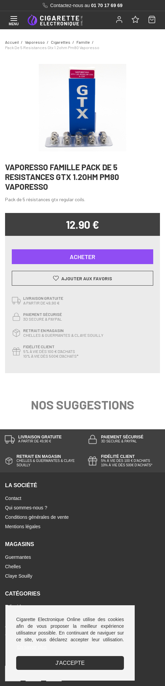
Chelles (13, 566)
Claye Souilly (18, 576)
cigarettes (60, 42)
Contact (13, 498)
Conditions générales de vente (37, 517)
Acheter (82, 256)
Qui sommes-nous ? (26, 507)
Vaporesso (35, 42)
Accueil (12, 42)
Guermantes (18, 557)
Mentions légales (22, 526)
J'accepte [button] (70, 663)
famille (83, 42)
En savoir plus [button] (32, 647)
